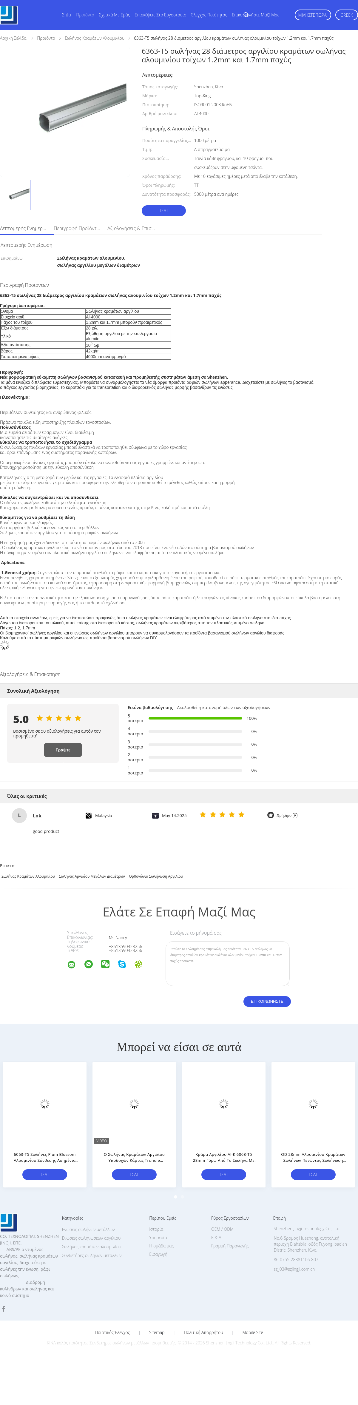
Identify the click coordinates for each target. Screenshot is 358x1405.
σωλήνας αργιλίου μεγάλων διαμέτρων (92, 876)
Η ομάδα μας (161, 1246)
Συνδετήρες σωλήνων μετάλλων (92, 1255)
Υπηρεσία (158, 1237)
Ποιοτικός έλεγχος (112, 1332)
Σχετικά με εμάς (114, 15)
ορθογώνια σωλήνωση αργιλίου (156, 876)
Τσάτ (164, 210)
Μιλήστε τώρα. (313, 15)
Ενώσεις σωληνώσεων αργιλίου (91, 1238)
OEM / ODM (222, 1229)
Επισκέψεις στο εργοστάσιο (160, 15)
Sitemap (156, 1332)
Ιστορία (156, 1229)
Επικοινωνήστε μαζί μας (255, 15)
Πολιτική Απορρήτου (203, 1332)
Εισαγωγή (158, 1254)
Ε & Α (216, 1237)
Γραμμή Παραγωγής (230, 1246)
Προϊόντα (85, 15)
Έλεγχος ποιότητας (209, 15)
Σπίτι (66, 15)
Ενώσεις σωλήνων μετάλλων (88, 1229)
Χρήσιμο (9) (287, 815)
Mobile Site (253, 1332)
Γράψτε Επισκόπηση (63, 752)
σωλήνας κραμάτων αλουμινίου (28, 876)
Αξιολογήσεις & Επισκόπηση (131, 228)
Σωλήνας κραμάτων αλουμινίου (91, 1247)
